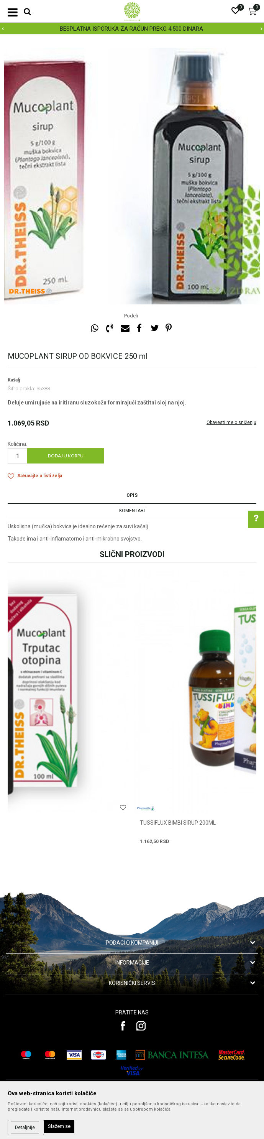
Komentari (132, 510)
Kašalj (14, 380)
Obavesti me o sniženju (231, 422)
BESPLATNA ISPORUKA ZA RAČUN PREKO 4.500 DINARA (131, 28)
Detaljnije (25, 1127)
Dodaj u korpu (66, 456)
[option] (132, 29)
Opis (132, 495)
